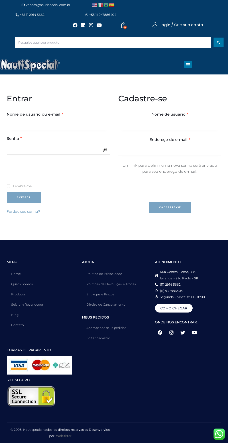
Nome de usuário (181, 114)
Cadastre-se (170, 207)
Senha (26, 138)
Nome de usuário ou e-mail (46, 114)
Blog (15, 315)
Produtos (18, 295)
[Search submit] (219, 42)
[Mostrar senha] (104, 149)
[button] (188, 64)
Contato (17, 325)
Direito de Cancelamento (106, 305)
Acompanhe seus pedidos (106, 328)
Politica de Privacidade (104, 274)
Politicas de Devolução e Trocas (111, 284)
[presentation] (40, 171)
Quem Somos (22, 284)
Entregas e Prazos (100, 295)
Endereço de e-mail (181, 139)
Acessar (24, 197)
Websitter (63, 436)
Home (16, 274)
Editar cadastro (98, 338)
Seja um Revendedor (27, 305)
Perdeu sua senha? (23, 211)
